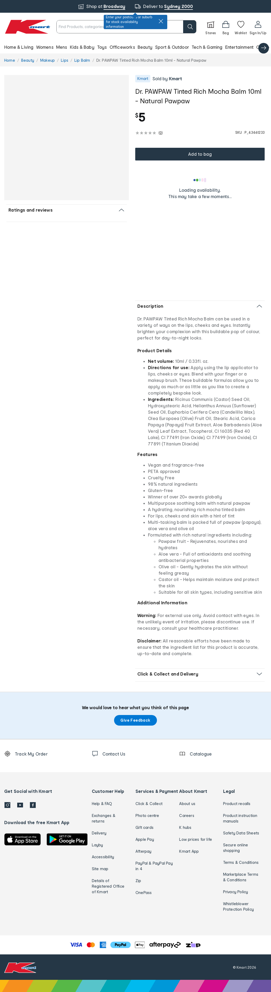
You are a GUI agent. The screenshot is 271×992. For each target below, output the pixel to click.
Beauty (145, 47)
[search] (189, 26)
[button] (135, 47)
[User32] (258, 26)
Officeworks (122, 47)
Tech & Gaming (207, 47)
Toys (102, 47)
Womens (44, 47)
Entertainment (239, 47)
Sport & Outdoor (172, 47)
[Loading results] (200, 180)
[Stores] (211, 26)
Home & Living (19, 47)
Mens (61, 47)
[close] (161, 21)
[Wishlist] (241, 26)
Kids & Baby (82, 47)
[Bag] (226, 26)
